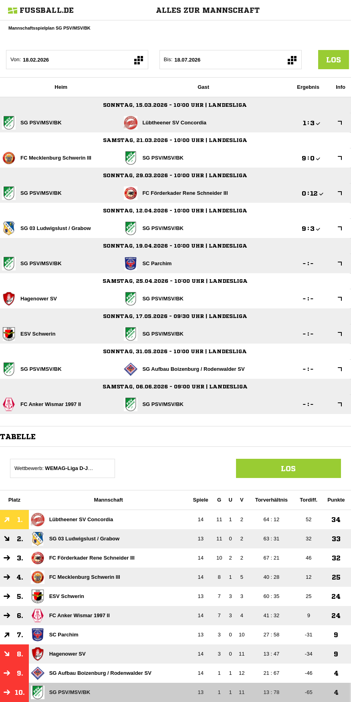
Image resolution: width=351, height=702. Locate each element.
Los (288, 468)
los (333, 59)
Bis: (168, 59)
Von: (15, 59)
